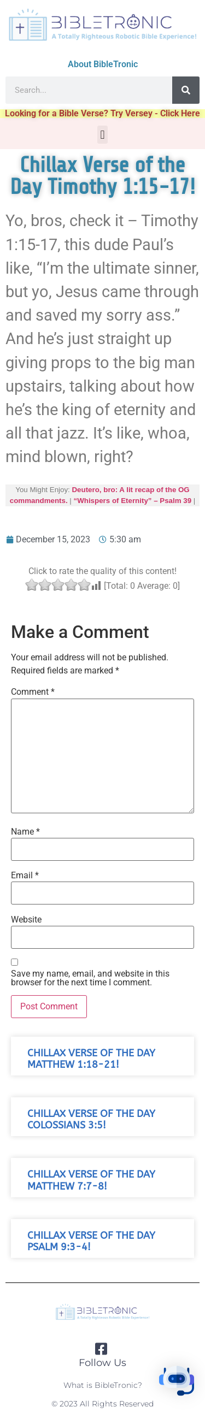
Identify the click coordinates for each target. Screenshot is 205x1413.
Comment (33, 692)
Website (26, 919)
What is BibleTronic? (102, 1385)
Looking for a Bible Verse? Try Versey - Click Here (102, 113)
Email (25, 875)
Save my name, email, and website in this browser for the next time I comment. (90, 978)
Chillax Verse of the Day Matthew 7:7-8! (91, 1180)
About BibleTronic (103, 64)
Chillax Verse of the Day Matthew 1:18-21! (91, 1059)
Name (25, 831)
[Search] (186, 90)
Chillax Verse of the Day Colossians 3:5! (91, 1119)
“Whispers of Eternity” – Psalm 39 (133, 500)
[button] (102, 135)
